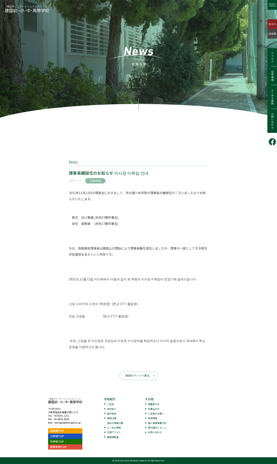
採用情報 (272, 75)
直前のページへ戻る (137, 375)
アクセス (272, 57)
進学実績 (111, 413)
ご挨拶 (110, 404)
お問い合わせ (272, 121)
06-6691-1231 (61, 415)
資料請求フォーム (157, 427)
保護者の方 (153, 404)
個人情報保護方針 (157, 423)
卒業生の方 (153, 408)
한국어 (272, 24)
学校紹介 (110, 399)
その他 (149, 399)
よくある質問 (272, 97)
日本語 (272, 33)
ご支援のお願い (156, 413)
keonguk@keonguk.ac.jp (68, 422)
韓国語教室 (112, 437)
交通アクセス (114, 432)
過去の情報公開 (115, 423)
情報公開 (111, 418)
